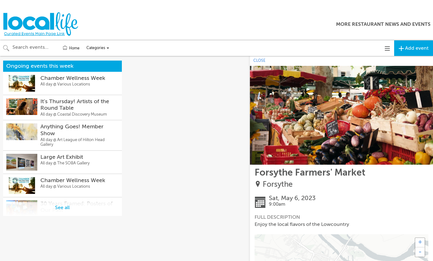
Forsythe (278, 184)
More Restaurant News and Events (383, 24)
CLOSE (259, 60)
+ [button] (420, 242)
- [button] (420, 252)
